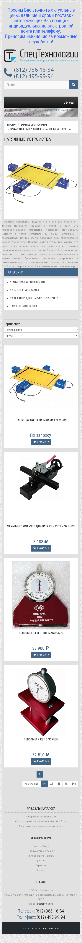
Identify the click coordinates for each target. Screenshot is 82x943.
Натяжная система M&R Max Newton (41, 420)
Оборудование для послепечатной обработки (41, 821)
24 (51, 783)
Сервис (41, 870)
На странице (31, 783)
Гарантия (41, 865)
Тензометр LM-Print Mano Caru (41, 633)
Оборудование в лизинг (41, 851)
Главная (11, 124)
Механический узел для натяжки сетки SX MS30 (41, 526)
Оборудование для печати (41, 816)
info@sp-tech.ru (44, 903)
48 (59, 783)
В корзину (41, 441)
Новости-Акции (41, 846)
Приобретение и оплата (41, 855)
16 (44, 783)
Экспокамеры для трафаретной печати (32, 298)
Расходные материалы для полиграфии (41, 826)
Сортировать (12, 324)
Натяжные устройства (57, 129)
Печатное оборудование (33, 124)
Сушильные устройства (23, 290)
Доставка (41, 860)
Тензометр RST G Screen (41, 739)
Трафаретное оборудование (25, 129)
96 (66, 783)
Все (74, 783)
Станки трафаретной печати (26, 282)
